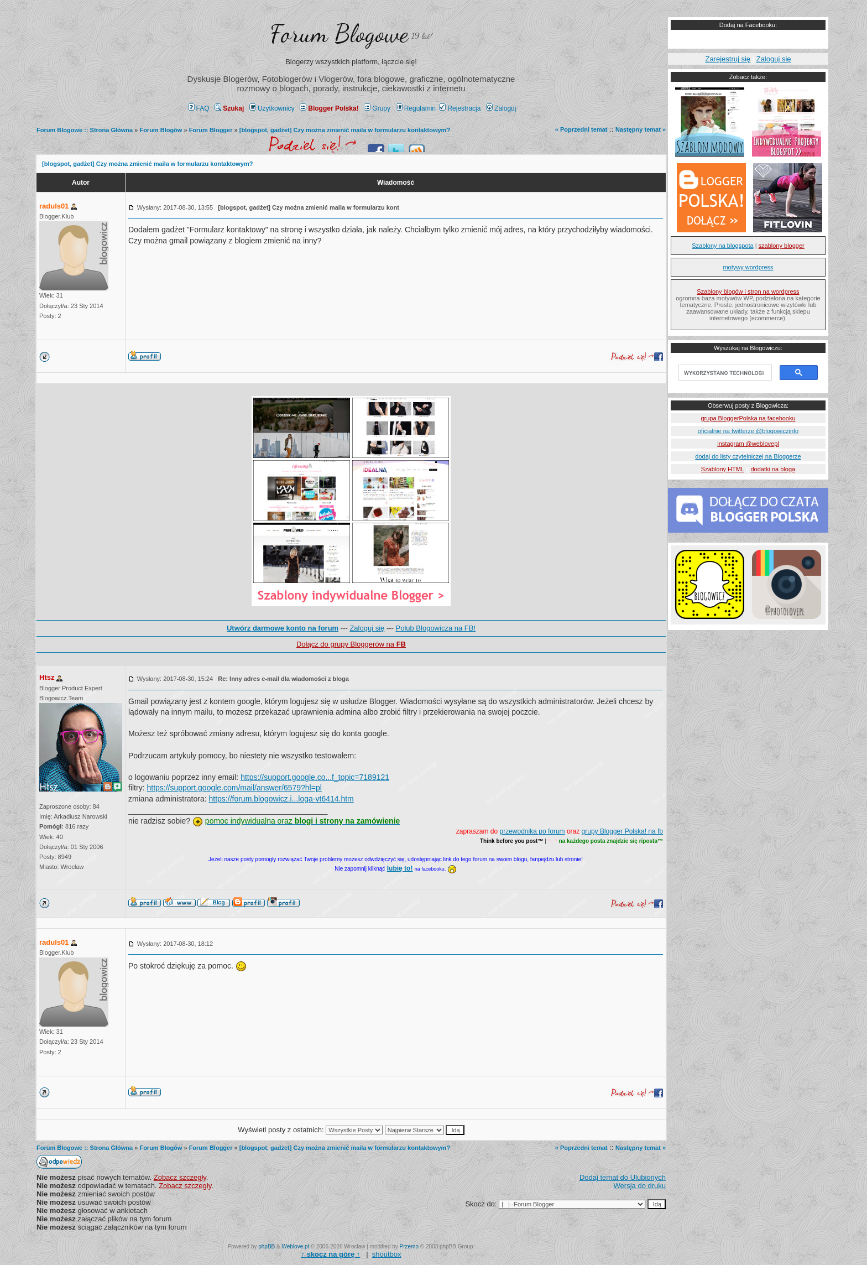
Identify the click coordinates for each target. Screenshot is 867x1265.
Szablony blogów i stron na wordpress (748, 291)
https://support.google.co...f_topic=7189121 (315, 777)
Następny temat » (640, 129)
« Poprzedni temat (581, 129)
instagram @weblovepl (748, 443)
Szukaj (229, 108)
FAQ (199, 108)
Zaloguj (501, 108)
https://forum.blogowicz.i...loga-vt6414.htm (281, 798)
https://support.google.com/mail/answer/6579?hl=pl (234, 787)
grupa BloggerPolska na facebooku (748, 418)
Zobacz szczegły (180, 1177)
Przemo (409, 1246)
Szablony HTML (722, 469)
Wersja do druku (640, 1185)
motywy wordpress (748, 267)
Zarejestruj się (727, 59)
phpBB (266, 1246)
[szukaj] (724, 373)
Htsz (46, 677)
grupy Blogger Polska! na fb (622, 831)
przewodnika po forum (532, 831)
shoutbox (386, 1254)
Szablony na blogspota (722, 245)
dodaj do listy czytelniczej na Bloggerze (748, 456)
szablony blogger (782, 245)
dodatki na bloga (772, 469)
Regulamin (416, 108)
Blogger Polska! (329, 108)
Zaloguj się (366, 628)
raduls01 (54, 206)
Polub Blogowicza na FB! (436, 628)
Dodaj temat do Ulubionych (622, 1177)
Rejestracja (459, 108)
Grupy (377, 108)
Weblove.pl (295, 1246)
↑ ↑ (330, 1254)
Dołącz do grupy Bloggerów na (351, 644)
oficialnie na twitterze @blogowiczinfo (748, 431)
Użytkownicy (272, 108)
